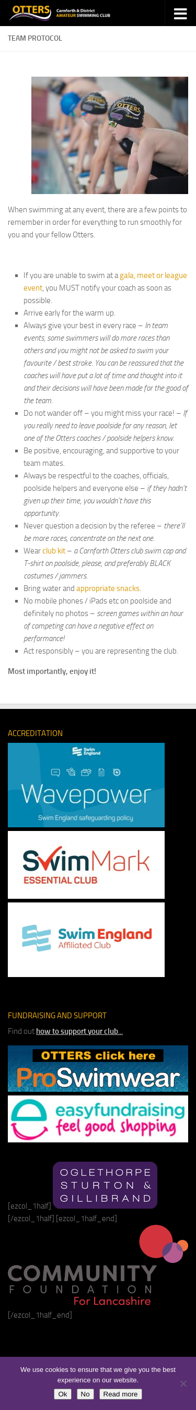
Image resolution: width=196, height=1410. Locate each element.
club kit (53, 551)
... (79, 1031)
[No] (183, 1383)
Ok (62, 1394)
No (85, 1394)
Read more (120, 1394)
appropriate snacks (108, 588)
